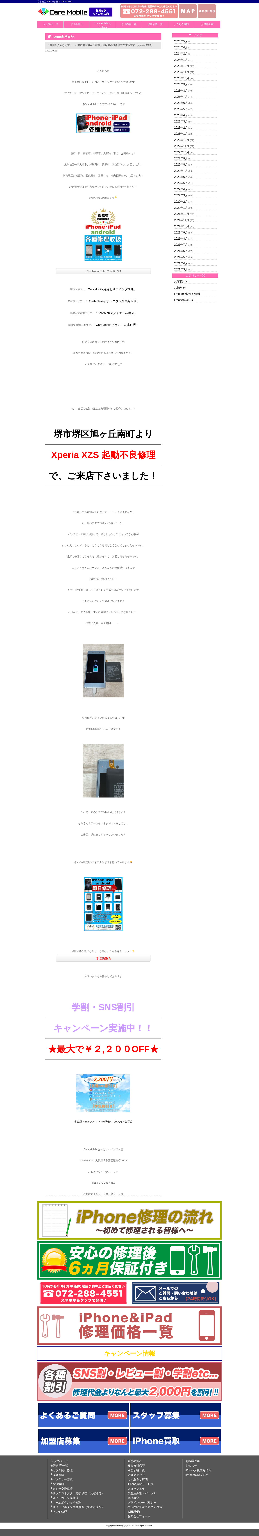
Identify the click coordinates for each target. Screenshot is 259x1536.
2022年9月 (181, 158)
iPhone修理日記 (184, 299)
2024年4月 (181, 47)
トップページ (50, 24)
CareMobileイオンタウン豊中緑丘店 (112, 301)
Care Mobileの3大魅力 (102, 25)
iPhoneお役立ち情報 (187, 293)
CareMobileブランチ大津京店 (116, 325)
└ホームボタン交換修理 (66, 1502)
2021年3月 (181, 269)
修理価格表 (103, 958)
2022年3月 (181, 195)
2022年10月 (181, 152)
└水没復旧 (57, 1484)
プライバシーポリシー (142, 1502)
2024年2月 (181, 53)
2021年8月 (181, 238)
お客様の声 (207, 24)
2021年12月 (181, 213)
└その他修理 (59, 1511)
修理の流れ (76, 24)
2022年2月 (181, 201)
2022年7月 (181, 170)
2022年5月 (181, 183)
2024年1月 (181, 59)
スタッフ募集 (136, 1488)
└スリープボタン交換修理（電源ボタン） (77, 1507)
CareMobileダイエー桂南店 (115, 313)
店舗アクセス (136, 1474)
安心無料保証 (136, 1465)
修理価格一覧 (155, 24)
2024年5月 (181, 41)
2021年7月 (181, 244)
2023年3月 (181, 121)
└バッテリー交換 (62, 1479)
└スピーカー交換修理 (64, 1497)
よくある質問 (181, 24)
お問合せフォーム (139, 1516)
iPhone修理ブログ (197, 1474)
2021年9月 (181, 232)
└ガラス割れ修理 (62, 1470)
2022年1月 (181, 207)
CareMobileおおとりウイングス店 (111, 289)
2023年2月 (181, 127)
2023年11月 (181, 72)
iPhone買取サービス (141, 1484)
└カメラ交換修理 (62, 1488)
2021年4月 (181, 263)
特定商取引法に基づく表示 (145, 1507)
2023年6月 (181, 102)
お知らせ (180, 287)
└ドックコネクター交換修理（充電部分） (77, 1493)
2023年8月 (181, 90)
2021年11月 (181, 220)
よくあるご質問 (138, 1479)
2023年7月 (181, 96)
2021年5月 (181, 257)
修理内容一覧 (128, 24)
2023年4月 (181, 115)
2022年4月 (181, 189)
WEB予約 (134, 1511)
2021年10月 (181, 226)
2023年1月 (181, 133)
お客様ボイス (182, 281)
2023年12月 (181, 65)
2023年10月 (181, 78)
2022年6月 (181, 176)
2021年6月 (181, 251)
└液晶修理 (57, 1474)
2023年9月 (181, 84)
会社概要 (133, 1497)
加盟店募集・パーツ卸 (142, 1493)
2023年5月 (181, 109)
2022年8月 (181, 164)
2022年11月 (181, 146)
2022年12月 (181, 139)
